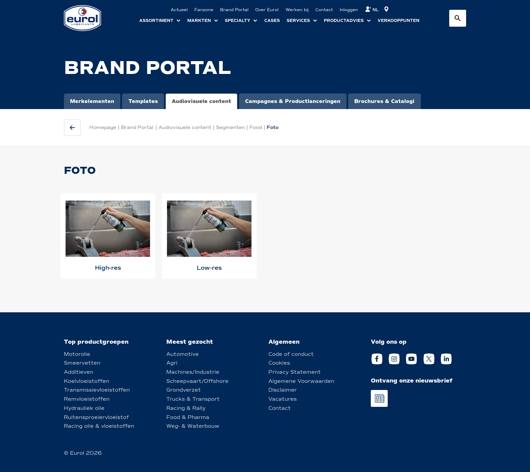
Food (255, 127)
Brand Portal (137, 127)
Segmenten (230, 127)
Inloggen (349, 9)
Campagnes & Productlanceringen (292, 101)
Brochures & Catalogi (384, 101)
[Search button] (457, 18)
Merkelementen (92, 101)
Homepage (102, 127)
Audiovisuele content (201, 101)
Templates (143, 101)
